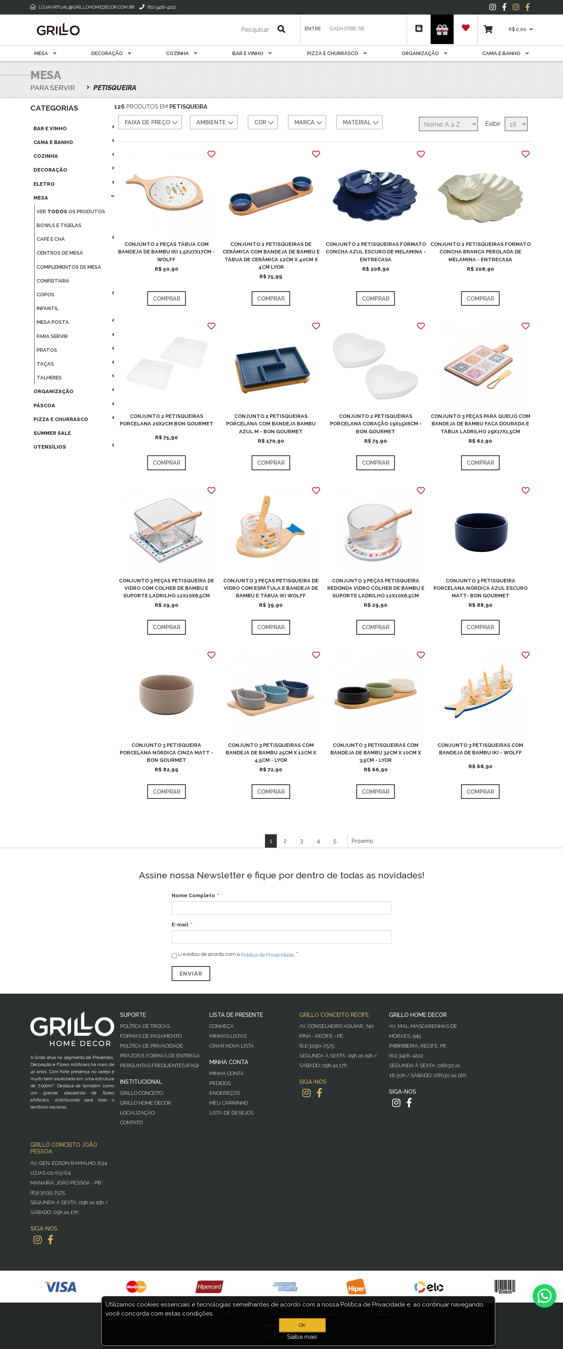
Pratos (47, 350)
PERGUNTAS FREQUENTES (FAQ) (159, 1065)
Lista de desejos (231, 1113)
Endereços (224, 1093)
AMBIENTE (215, 123)
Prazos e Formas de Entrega (160, 1056)
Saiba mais (302, 1336)
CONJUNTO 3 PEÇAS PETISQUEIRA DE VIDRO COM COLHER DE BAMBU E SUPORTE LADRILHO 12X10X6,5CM (166, 588)
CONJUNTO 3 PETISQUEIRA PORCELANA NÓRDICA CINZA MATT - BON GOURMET (166, 752)
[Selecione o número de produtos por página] (516, 124)
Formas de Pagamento (150, 1036)
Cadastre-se (347, 28)
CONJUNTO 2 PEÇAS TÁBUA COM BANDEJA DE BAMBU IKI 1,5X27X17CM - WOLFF (166, 251)
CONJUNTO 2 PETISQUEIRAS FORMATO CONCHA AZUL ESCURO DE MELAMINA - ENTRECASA (376, 251)
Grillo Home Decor (145, 1103)
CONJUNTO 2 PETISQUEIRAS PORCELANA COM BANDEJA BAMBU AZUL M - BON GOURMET (271, 423)
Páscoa (44, 405)
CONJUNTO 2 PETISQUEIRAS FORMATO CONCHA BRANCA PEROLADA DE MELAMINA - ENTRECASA (480, 251)
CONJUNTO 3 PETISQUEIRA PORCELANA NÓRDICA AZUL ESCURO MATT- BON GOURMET (480, 588)
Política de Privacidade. (268, 955)
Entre (313, 28)
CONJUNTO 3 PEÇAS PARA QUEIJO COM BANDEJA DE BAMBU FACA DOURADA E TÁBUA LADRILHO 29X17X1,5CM (480, 423)
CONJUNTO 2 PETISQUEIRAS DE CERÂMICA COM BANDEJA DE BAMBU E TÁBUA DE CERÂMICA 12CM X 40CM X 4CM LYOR (271, 255)
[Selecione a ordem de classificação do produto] (448, 124)
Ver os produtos (71, 211)
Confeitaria (53, 281)
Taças (45, 364)
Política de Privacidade (151, 1046)
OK (302, 1325)
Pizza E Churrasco (337, 53)
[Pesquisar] (231, 30)
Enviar (191, 974)
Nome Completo (193, 895)
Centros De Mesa (60, 253)
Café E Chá (51, 239)
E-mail (180, 925)
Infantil (48, 308)
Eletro (44, 184)
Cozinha (181, 53)
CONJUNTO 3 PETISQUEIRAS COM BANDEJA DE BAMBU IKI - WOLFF (480, 749)
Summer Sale (52, 433)
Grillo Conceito (141, 1093)
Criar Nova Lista (231, 1046)
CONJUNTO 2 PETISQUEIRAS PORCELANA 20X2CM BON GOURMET (166, 420)
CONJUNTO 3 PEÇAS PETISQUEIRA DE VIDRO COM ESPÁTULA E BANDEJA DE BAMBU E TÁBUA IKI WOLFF (271, 588)
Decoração (111, 53)
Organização (424, 53)
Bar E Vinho (252, 53)
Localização (137, 1113)
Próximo (362, 840)
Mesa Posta (53, 322)
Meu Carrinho (228, 1103)
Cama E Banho (505, 53)
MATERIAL (361, 123)
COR (265, 123)
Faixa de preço (152, 123)
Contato (131, 1122)
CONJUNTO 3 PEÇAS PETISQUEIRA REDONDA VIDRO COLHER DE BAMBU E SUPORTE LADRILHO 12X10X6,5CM (375, 588)
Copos (45, 295)
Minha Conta (226, 1073)
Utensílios (49, 447)
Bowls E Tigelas (59, 225)
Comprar (166, 298)
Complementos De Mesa (69, 267)
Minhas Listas (227, 1036)
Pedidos (220, 1083)
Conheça (221, 1026)
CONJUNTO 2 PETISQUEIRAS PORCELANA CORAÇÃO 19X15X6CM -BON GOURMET (376, 423)
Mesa (45, 53)
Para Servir (52, 336)
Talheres (49, 378)
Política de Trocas (145, 1026)
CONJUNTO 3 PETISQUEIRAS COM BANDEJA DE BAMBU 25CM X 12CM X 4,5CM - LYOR (271, 752)
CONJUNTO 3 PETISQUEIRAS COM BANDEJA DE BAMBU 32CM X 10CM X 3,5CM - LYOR (375, 752)
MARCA (309, 123)
